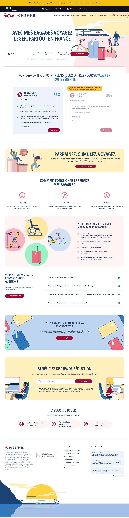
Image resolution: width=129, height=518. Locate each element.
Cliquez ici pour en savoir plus (90, 3)
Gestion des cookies (69, 468)
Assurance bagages (69, 465)
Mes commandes (121, 15)
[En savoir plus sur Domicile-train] (107, 463)
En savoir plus (24, 126)
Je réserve (53, 130)
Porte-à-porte (15, 53)
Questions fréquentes (88, 15)
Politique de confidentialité (71, 453)
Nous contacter (103, 15)
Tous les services (118, 476)
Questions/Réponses (14, 295)
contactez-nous (10, 289)
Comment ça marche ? (85, 166)
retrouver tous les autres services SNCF (105, 471)
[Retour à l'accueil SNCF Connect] (11, 9)
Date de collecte (63, 52)
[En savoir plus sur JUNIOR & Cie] (107, 455)
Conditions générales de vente (72, 450)
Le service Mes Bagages (70, 15)
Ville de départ (37, 52)
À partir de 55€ (80, 54)
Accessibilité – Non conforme (72, 462)
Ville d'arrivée (48, 52)
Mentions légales (68, 456)
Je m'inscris (83, 381)
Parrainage (56, 15)
